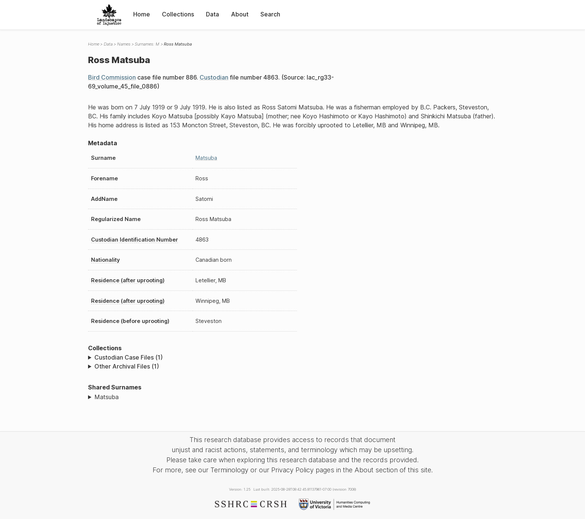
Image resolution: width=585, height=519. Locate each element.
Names (124, 44)
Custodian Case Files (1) (128, 357)
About (239, 14)
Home (141, 14)
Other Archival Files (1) (126, 366)
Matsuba (206, 158)
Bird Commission (112, 77)
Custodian (214, 77)
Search (270, 14)
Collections (178, 14)
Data (212, 14)
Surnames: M (147, 44)
